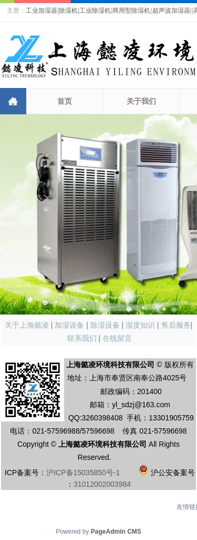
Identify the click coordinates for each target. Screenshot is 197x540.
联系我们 (82, 338)
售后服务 (176, 325)
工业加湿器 (41, 10)
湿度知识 (140, 325)
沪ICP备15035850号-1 (83, 472)
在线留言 (117, 338)
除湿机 (68, 10)
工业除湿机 (95, 10)
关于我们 (141, 101)
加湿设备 (69, 325)
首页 (64, 101)
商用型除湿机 (131, 10)
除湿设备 (105, 325)
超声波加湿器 (171, 10)
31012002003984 (102, 484)
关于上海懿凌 (27, 325)
